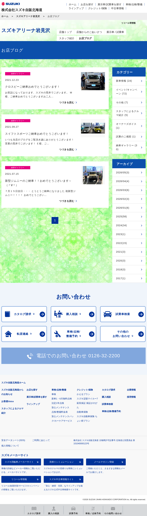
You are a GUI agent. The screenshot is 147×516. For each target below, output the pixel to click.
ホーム (72, 4)
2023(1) (120, 234)
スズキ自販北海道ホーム (13, 382)
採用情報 (131, 397)
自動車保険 (82, 412)
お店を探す (87, 4)
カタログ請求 (108, 389)
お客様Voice (7, 401)
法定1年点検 (58, 403)
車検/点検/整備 (134, 4)
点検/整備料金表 (60, 412)
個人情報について (10, 445)
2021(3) (120, 251)
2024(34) (121, 225)
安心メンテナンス (60, 407)
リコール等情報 (19, 479)
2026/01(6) (122, 207)
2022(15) (121, 243)
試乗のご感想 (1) (126, 136)
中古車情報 (117, 8)
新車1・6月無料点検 (62, 398)
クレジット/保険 (97, 8)
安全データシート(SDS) (13, 440)
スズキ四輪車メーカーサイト (19, 462)
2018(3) (120, 269)
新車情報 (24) (124, 80)
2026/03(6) (122, 190)
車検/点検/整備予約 (111, 411)
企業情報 (131, 389)
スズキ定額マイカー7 (87, 398)
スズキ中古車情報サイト (61, 479)
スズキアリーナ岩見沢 (28, 16)
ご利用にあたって (41, 440)
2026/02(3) (122, 199)
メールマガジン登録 (104, 462)
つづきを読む (66, 96)
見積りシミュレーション (61, 462)
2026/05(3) (122, 172)
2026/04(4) (122, 181)
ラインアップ (76, 8)
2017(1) (120, 278)
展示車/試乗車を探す (109, 4)
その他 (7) (122, 102)
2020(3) (120, 260)
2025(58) (121, 216)
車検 (54, 394)
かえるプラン (83, 394)
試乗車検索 (107, 404)
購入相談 (106, 397)
